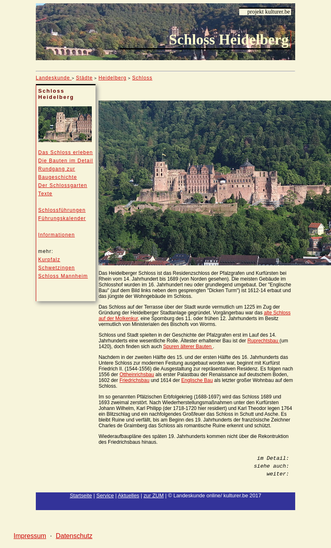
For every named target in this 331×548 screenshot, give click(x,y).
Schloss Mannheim (63, 276)
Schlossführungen (62, 210)
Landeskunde (54, 78)
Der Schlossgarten (62, 185)
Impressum (30, 535)
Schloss (142, 78)
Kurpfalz (49, 259)
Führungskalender (62, 218)
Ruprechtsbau (263, 341)
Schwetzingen (56, 268)
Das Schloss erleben (65, 152)
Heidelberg (112, 78)
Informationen (56, 235)
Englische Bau (197, 380)
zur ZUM (154, 495)
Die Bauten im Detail (65, 161)
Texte (45, 194)
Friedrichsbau (134, 380)
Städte (84, 78)
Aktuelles (128, 495)
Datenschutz (74, 535)
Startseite (81, 495)
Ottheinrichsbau (136, 374)
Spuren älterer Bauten (188, 346)
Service (105, 495)
